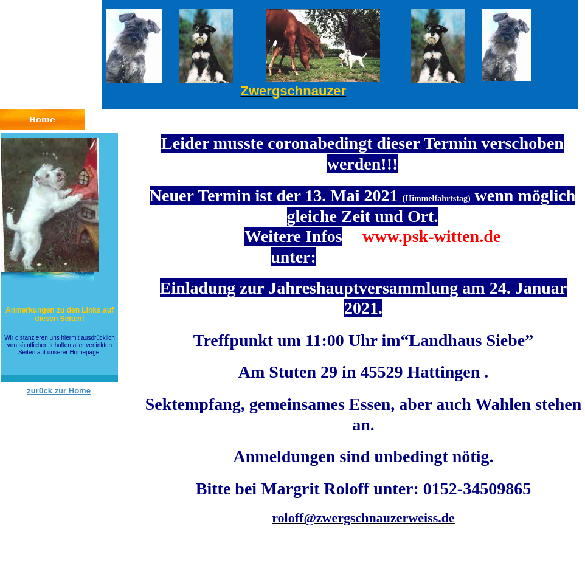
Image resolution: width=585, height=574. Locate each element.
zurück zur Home (59, 390)
